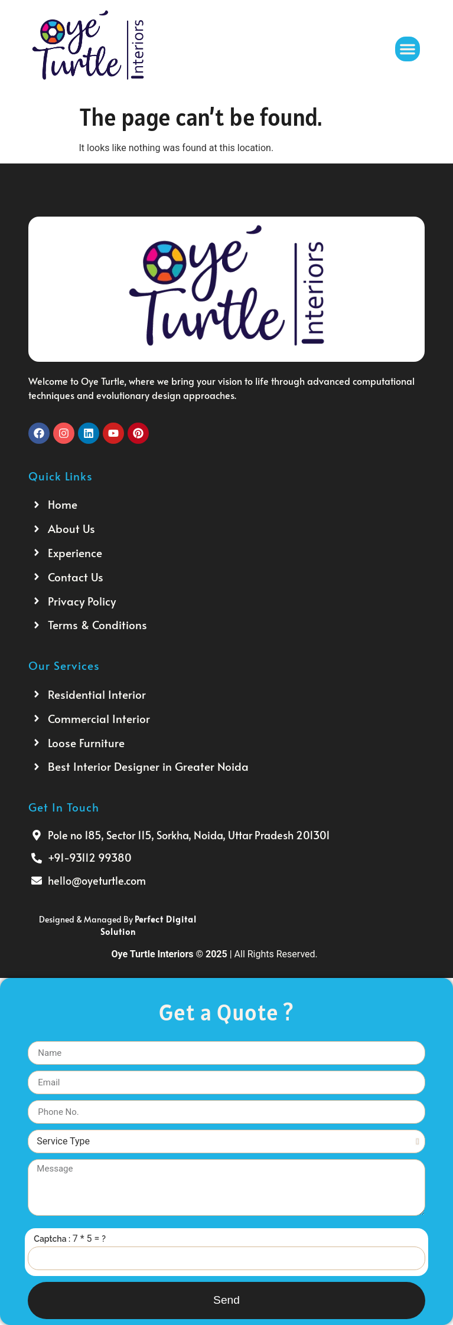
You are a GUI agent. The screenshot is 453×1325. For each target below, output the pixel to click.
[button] (407, 49)
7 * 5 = (87, 1239)
